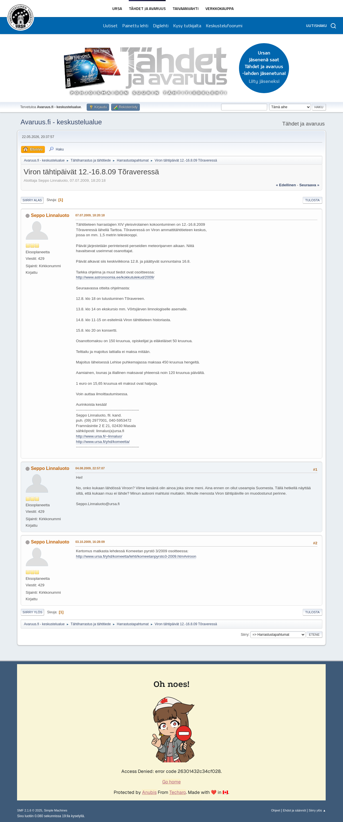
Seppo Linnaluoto (50, 215)
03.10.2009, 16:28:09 (90, 541)
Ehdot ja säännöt (294, 810)
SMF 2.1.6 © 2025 (29, 810)
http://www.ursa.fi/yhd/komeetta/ (103, 442)
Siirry (244, 634)
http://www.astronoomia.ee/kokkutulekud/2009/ (115, 277)
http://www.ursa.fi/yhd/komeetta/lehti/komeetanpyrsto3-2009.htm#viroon (136, 556)
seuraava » (309, 185)
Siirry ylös (32, 612)
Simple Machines (55, 810)
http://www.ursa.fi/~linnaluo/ (99, 436)
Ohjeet (275, 810)
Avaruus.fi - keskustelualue (61, 122)
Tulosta (312, 200)
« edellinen (286, 185)
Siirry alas (32, 200)
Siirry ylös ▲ (317, 810)
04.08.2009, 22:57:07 (90, 468)
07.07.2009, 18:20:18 (90, 215)
